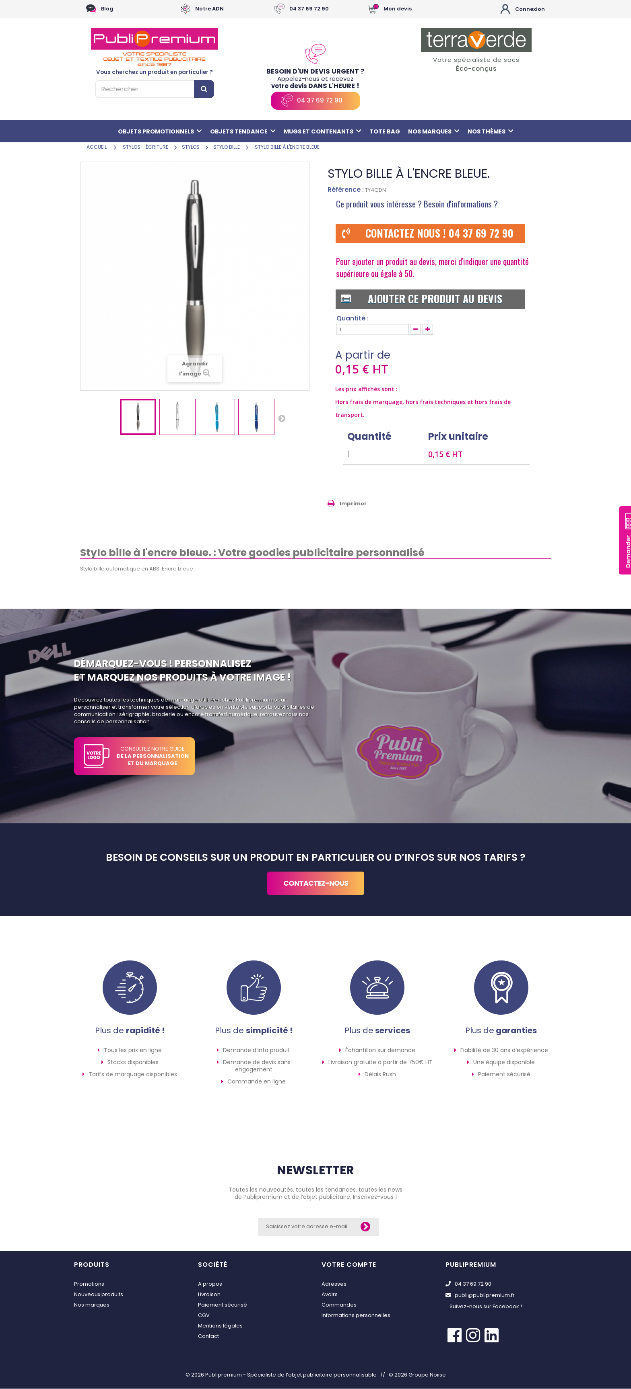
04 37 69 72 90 (309, 9)
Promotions (89, 1284)
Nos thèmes (495, 131)
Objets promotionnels (155, 131)
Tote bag (386, 131)
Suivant (282, 418)
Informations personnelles (356, 1315)
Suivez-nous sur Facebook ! (486, 1307)
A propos (210, 1284)
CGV (204, 1315)
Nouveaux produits (98, 1295)
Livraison (209, 1295)
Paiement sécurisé (222, 1305)
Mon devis (398, 9)
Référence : (346, 190)
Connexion (530, 9)
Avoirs (330, 1295)
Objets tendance (240, 131)
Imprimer (353, 504)
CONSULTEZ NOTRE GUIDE (153, 756)
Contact (208, 1336)
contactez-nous (315, 883)
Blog (107, 9)
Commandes (339, 1305)
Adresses (334, 1284)
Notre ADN (209, 9)
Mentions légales (220, 1326)
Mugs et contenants (322, 131)
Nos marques (437, 131)
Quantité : (352, 318)
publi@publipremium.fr (480, 1295)
